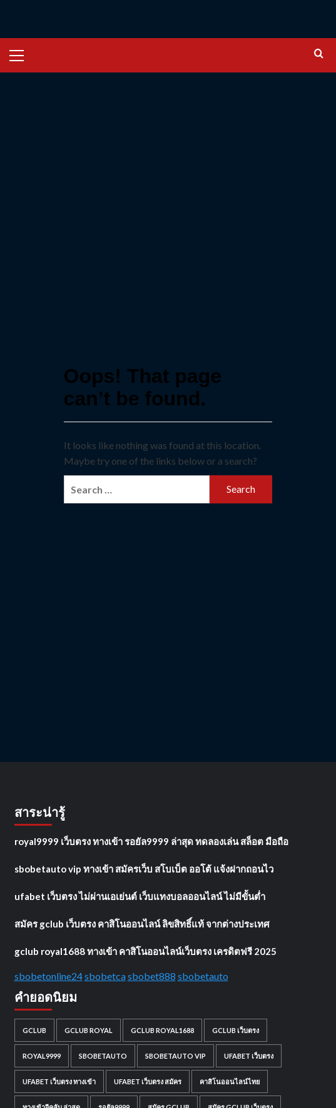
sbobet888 (152, 976)
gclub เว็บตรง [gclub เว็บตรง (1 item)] (235, 1030)
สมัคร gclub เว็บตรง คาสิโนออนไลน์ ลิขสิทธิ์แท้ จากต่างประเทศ (142, 923)
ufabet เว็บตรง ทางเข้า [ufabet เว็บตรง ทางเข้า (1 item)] (59, 1081)
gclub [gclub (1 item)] (34, 1030)
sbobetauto (203, 976)
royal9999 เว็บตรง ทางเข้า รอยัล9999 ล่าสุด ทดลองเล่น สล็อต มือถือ (151, 841)
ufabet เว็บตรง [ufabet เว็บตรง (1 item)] (248, 1056)
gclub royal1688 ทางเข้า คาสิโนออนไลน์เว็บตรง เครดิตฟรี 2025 (145, 951)
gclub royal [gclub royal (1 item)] (88, 1030)
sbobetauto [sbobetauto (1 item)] (103, 1056)
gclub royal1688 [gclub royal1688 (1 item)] (162, 1030)
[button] (21, 53)
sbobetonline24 (48, 976)
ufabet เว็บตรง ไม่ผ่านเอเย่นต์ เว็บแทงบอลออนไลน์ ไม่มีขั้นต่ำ (139, 896)
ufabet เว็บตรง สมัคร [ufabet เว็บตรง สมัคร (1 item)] (147, 1081)
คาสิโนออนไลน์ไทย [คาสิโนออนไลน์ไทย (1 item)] (230, 1081)
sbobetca (105, 976)
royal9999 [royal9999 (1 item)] (42, 1056)
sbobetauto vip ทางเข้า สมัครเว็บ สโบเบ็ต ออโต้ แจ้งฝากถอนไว (143, 868)
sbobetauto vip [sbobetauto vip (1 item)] (175, 1056)
